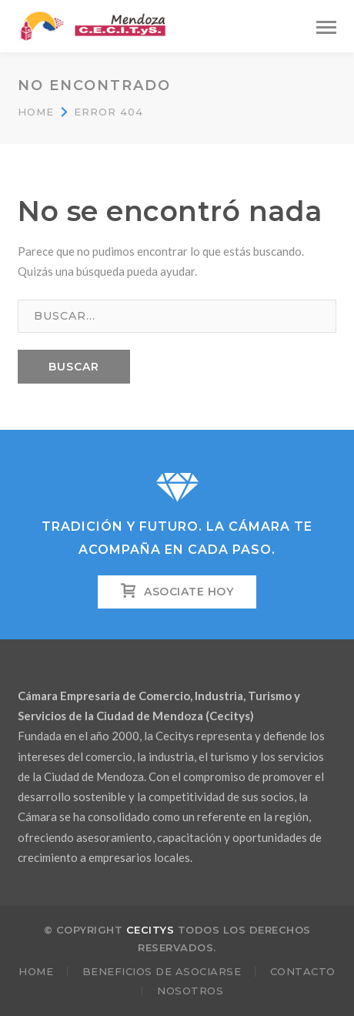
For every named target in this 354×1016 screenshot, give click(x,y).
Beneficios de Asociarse (162, 971)
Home (36, 112)
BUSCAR (73, 367)
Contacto (303, 971)
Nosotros (190, 990)
